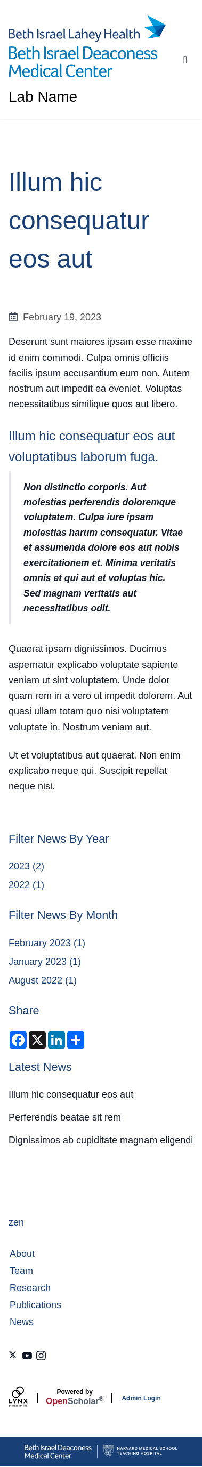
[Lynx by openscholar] (27, 1398)
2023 (19, 866)
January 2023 (38, 961)
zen (16, 1222)
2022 (19, 885)
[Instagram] (41, 1355)
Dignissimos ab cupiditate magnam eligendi (101, 1140)
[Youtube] (27, 1355)
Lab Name (43, 97)
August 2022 (35, 980)
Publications (35, 1305)
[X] (13, 1355)
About (22, 1253)
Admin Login (141, 1398)
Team (21, 1271)
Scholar (74, 1397)
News (22, 1322)
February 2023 (40, 943)
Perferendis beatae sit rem (65, 1117)
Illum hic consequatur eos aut (71, 1094)
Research (30, 1288)
